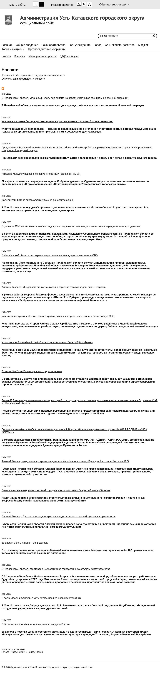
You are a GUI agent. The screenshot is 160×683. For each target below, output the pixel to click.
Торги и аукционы (13, 49)
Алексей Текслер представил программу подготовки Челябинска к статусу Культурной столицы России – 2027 (65, 461)
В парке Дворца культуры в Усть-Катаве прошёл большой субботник (41, 598)
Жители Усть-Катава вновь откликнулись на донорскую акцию (37, 200)
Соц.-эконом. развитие (120, 45)
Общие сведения (27, 45)
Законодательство (53, 45)
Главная (7, 45)
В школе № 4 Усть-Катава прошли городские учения (32, 371)
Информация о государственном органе (39, 75)
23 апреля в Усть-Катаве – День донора (25, 542)
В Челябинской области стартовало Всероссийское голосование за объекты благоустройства (56, 569)
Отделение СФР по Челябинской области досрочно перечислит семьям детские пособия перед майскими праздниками (71, 226)
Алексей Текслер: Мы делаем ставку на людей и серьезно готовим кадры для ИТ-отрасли (54, 287)
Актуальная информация (16, 78)
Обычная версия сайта (114, 4)
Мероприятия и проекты (42, 56)
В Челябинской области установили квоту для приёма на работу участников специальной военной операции (65, 98)
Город (98, 45)
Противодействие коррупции (46, 49)
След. (32, 652)
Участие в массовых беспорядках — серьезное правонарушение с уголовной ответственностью (57, 121)
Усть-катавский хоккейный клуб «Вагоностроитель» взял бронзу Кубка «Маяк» (47, 342)
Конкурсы (19, 56)
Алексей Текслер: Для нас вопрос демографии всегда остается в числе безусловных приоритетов (58, 516)
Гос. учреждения (79, 45)
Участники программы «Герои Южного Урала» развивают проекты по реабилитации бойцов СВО (58, 316)
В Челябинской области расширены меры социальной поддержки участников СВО (50, 255)
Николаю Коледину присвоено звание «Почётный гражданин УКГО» (41, 173)
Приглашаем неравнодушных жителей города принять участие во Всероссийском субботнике (56, 490)
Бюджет (143, 45)
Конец (40, 652)
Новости (6, 56)
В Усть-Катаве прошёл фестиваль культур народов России (36, 624)
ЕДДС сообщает (69, 56)
